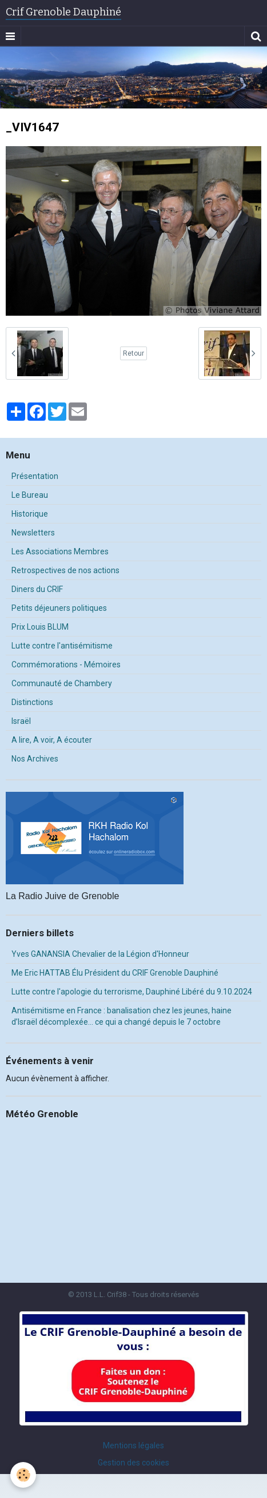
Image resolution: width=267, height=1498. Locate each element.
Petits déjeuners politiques (59, 608)
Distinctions (32, 702)
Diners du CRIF (37, 589)
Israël (21, 721)
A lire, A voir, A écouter (51, 739)
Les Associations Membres (60, 551)
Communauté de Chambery (61, 683)
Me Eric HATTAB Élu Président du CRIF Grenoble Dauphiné (114, 972)
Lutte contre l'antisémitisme (62, 645)
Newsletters (33, 532)
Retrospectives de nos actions (65, 570)
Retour (133, 353)
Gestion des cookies (133, 1462)
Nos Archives (34, 758)
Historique (29, 513)
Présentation (34, 476)
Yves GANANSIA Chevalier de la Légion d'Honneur (100, 954)
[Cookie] (23, 1475)
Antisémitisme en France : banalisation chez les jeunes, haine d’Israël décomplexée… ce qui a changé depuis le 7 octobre (121, 1016)
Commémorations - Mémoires (66, 664)
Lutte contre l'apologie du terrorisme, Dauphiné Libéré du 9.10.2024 (131, 991)
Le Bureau (29, 495)
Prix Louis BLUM (40, 626)
